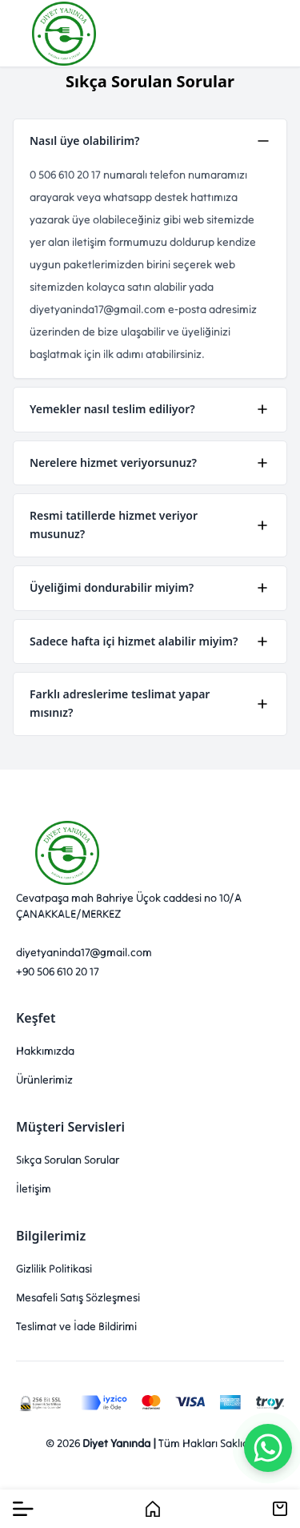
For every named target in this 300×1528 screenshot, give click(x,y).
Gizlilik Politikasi (54, 1268)
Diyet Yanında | (119, 1443)
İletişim (33, 1188)
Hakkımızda (45, 1050)
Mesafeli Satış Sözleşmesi (78, 1297)
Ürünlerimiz (44, 1079)
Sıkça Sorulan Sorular (67, 1159)
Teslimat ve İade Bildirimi (76, 1326)
